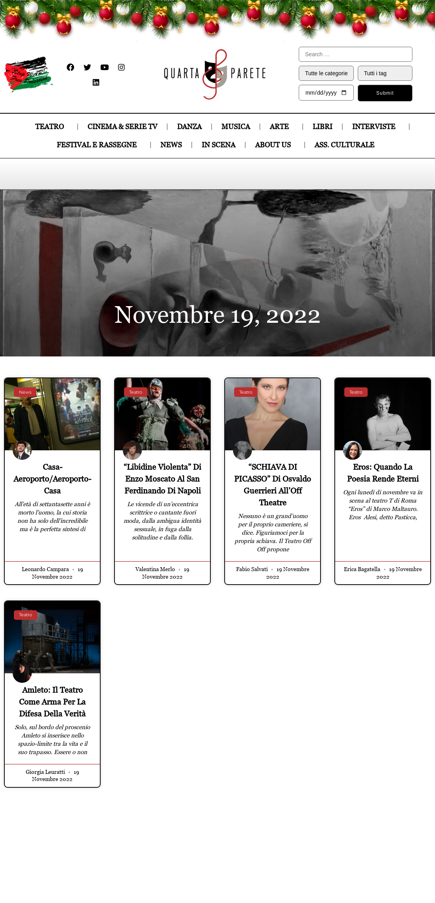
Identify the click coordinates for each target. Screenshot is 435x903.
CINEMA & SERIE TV (122, 126)
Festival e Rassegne (99, 145)
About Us (275, 145)
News (171, 145)
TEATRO (51, 126)
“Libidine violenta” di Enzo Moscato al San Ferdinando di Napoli (162, 479)
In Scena (218, 145)
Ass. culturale (346, 145)
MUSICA (235, 126)
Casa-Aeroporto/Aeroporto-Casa (52, 479)
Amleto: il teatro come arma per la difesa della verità (52, 702)
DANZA (189, 126)
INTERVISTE (375, 126)
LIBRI (322, 126)
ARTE (281, 126)
